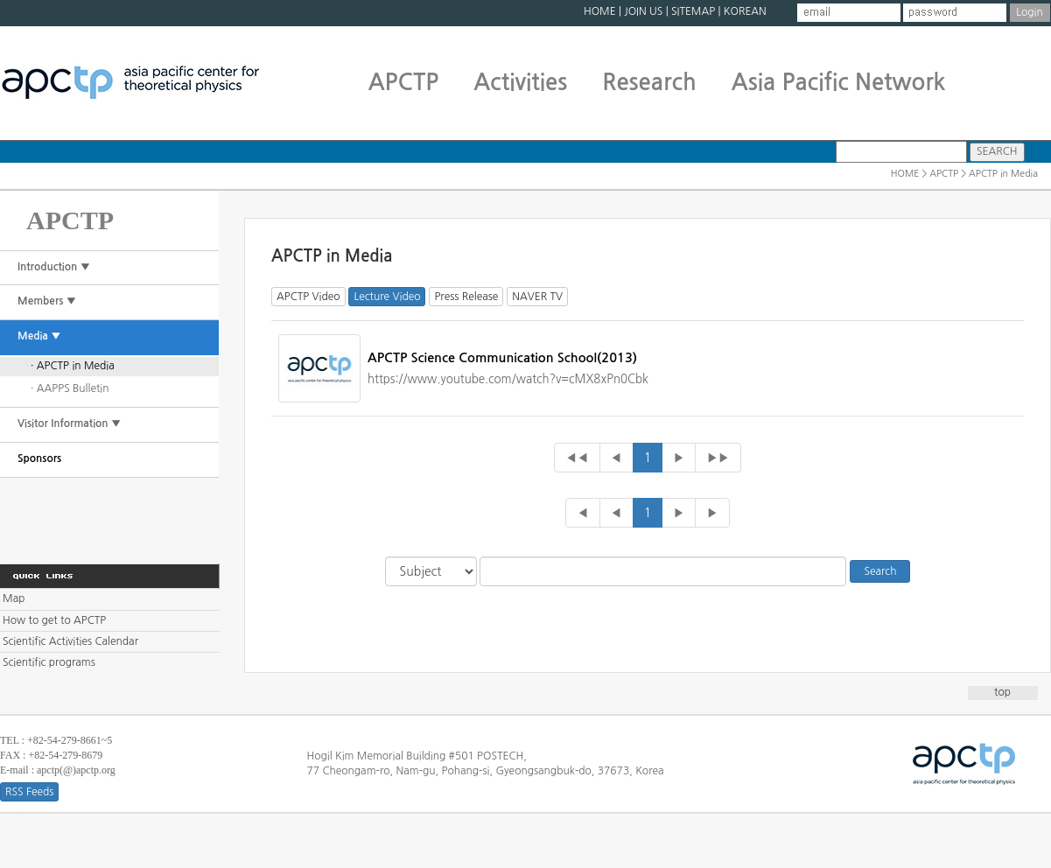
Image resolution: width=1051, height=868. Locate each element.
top (1002, 692)
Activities (520, 82)
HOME (600, 11)
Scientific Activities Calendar (70, 641)
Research (649, 82)
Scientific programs (49, 662)
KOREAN (745, 11)
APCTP (403, 82)
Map (14, 598)
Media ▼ (39, 336)
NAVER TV (537, 296)
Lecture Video (387, 296)
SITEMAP (693, 11)
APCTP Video (308, 296)
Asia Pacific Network (839, 82)
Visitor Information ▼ (69, 423)
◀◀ (576, 458)
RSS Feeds (29, 792)
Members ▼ (47, 301)
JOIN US (643, 11)
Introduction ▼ (54, 267)
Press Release (466, 296)
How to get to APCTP (54, 620)
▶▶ (717, 458)
